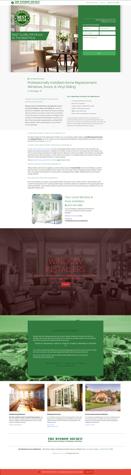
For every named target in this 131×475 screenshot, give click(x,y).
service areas (64, 350)
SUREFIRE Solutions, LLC (59, 453)
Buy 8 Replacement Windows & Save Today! (70, 472)
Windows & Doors (92, 2)
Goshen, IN (65, 343)
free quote (74, 216)
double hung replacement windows (45, 160)
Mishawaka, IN (83, 343)
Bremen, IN (38, 343)
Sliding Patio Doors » (53, 426)
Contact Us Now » (90, 425)
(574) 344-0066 (113, 2)
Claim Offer (88, 472)
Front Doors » (51, 425)
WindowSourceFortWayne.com (43, 357)
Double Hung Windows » (16, 425)
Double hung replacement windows (39, 149)
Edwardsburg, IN (48, 343)
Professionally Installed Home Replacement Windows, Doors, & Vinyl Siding (65, 85)
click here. (48, 141)
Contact (103, 2)
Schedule (65, 284)
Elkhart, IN (58, 343)
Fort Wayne (89, 449)
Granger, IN (73, 343)
